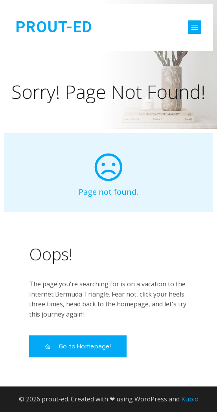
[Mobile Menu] (194, 27)
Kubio (190, 399)
